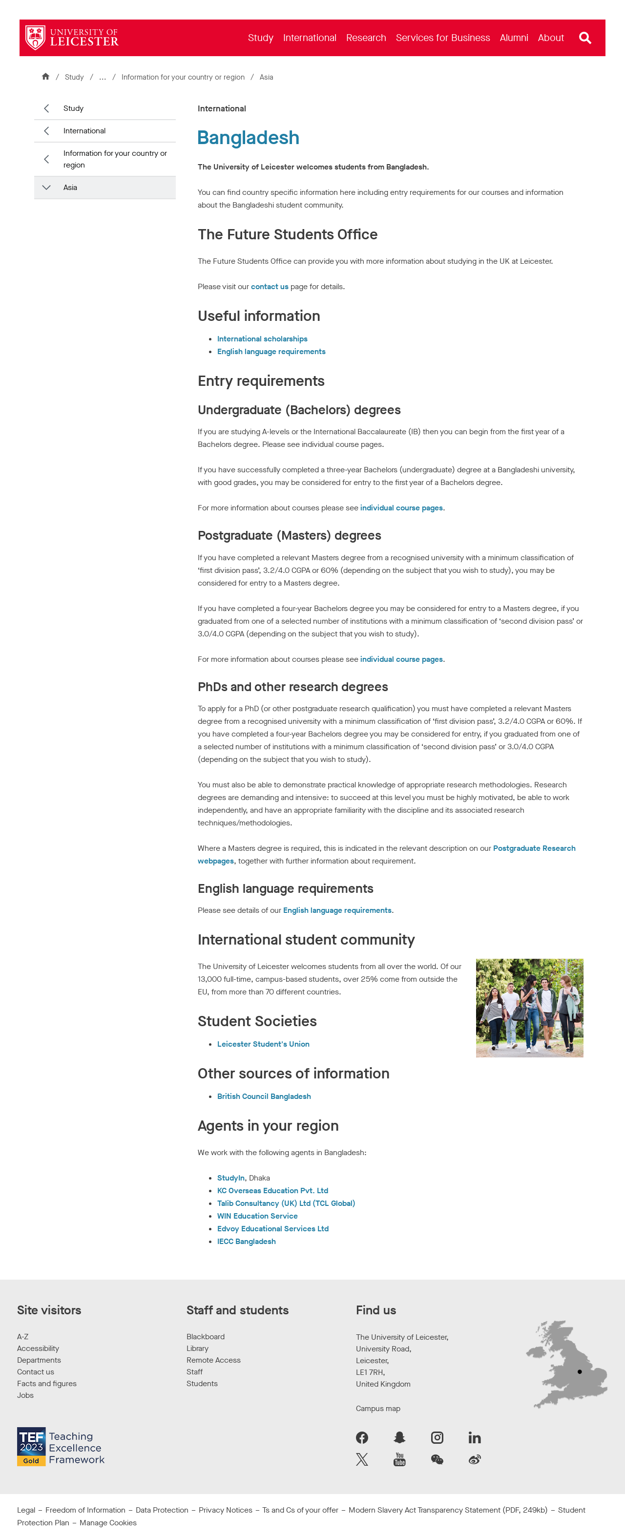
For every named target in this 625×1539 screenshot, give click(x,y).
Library (197, 1348)
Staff (195, 1372)
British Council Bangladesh (264, 1096)
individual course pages (401, 508)
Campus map (378, 1408)
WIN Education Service (257, 1216)
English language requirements (271, 351)
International (84, 131)
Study (74, 77)
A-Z (22, 1336)
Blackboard (206, 1336)
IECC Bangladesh (246, 1241)
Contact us (35, 1372)
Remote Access (214, 1360)
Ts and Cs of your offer (300, 1510)
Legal (26, 1510)
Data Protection (162, 1510)
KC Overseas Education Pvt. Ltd (272, 1190)
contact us (270, 286)
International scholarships (262, 339)
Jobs (25, 1395)
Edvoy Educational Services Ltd (273, 1228)
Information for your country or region (184, 77)
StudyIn (231, 1178)
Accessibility (38, 1348)
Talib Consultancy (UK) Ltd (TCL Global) (286, 1203)
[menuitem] (260, 38)
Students (202, 1383)
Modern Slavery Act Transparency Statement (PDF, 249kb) (448, 1510)
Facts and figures (47, 1383)
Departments (39, 1360)
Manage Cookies (108, 1523)
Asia (266, 77)
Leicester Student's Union (263, 1044)
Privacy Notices (225, 1510)
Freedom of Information (85, 1510)
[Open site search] (585, 38)
